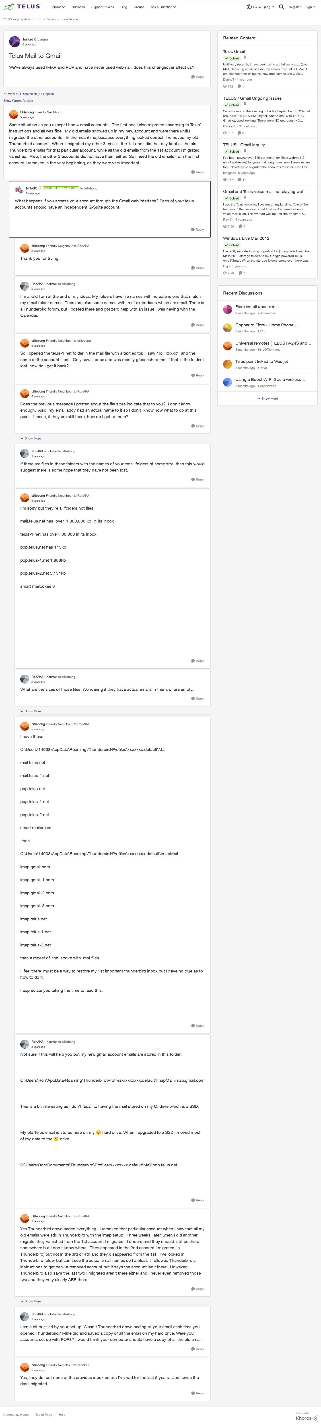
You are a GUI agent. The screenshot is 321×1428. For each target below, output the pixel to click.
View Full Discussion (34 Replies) (29, 94)
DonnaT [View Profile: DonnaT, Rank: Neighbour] (228, 79)
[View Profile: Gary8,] (227, 364)
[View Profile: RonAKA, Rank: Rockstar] (24, 286)
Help (62, 1414)
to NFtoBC (81, 1365)
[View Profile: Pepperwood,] (227, 382)
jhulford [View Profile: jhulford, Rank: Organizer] (28, 39)
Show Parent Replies (18, 100)
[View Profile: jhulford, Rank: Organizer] (14, 41)
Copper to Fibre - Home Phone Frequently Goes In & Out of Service (269, 325)
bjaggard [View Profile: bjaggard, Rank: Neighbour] (229, 173)
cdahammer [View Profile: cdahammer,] (266, 313)
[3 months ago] (245, 313)
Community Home (16, 1414)
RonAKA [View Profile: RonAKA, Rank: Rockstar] (37, 284)
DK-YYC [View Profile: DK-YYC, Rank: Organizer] (229, 126)
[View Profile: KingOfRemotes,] (227, 346)
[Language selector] (260, 6)
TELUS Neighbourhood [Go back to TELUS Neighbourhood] (17, 19)
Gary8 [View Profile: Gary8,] (262, 367)
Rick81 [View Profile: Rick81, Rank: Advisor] (228, 219)
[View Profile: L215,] (227, 327)
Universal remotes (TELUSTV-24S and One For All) (271, 343)
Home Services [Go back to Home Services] (69, 19)
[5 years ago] (246, 172)
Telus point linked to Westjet (261, 361)
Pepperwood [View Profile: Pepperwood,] (267, 386)
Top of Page (43, 1414)
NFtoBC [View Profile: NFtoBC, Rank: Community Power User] (31, 188)
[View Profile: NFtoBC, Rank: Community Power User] (19, 190)
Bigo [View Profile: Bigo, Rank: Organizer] (226, 266)
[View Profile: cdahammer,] (227, 309)
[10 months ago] (247, 126)
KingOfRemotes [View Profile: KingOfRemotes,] (269, 349)
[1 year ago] (243, 79)
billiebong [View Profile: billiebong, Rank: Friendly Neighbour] (27, 112)
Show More (30, 438)
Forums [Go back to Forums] (51, 19)
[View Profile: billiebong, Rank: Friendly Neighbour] (13, 114)
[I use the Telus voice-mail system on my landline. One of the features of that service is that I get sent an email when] (267, 209)
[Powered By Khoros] (307, 1417)
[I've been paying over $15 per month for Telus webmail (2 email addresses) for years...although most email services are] (267, 162)
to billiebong (88, 188)
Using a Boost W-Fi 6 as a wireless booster (268, 379)
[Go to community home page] (22, 6)
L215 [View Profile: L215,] (261, 331)
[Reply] (197, 77)
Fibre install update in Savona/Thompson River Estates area (271, 306)
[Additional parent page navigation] (39, 19)
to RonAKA (81, 246)
